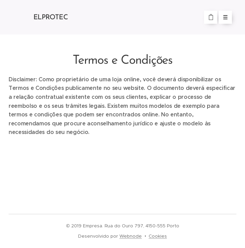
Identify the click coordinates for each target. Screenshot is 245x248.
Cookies (158, 236)
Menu (223, 17)
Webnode (130, 236)
